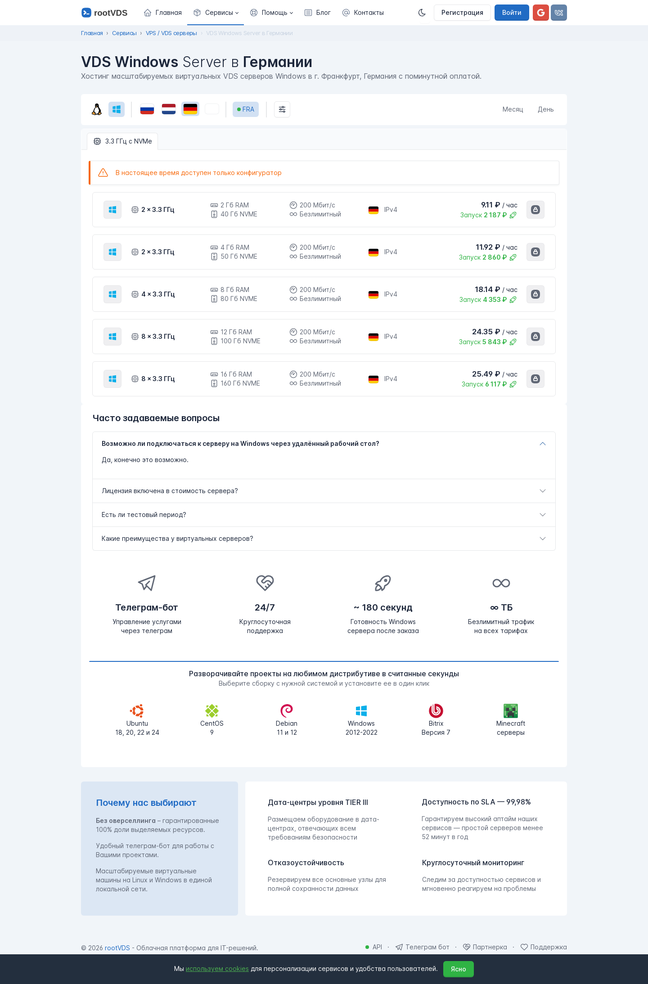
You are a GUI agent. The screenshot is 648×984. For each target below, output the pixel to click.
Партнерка (490, 947)
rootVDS (117, 948)
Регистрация (462, 12)
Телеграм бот (427, 947)
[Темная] (424, 12)
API (377, 947)
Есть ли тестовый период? (144, 514)
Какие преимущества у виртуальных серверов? (177, 538)
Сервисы (124, 32)
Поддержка (549, 947)
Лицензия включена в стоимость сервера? (170, 490)
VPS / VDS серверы (171, 32)
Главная (92, 32)
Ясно (458, 969)
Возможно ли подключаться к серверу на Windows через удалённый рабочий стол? (240, 443)
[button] (215, 12)
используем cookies (217, 968)
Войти (512, 12)
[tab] (324, 443)
